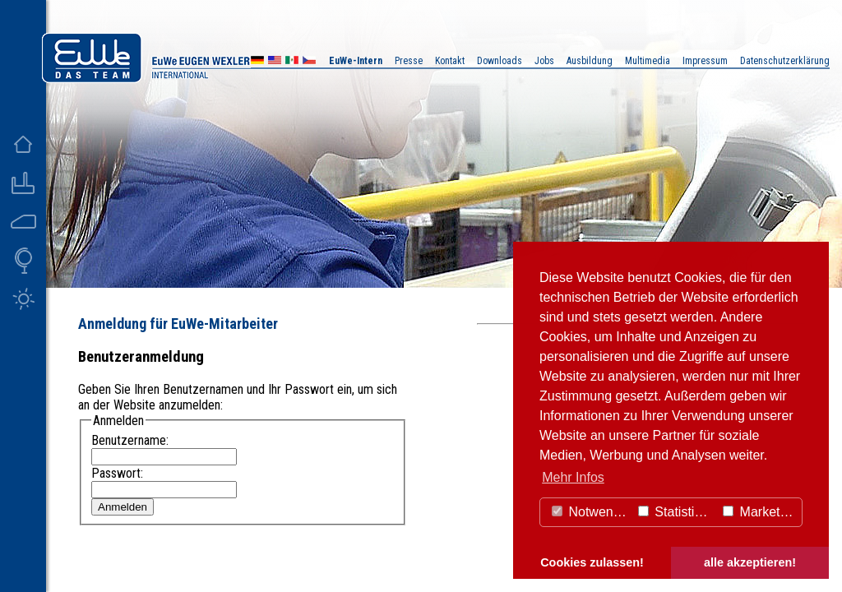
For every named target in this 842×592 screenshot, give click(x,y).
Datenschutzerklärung (785, 61)
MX (291, 62)
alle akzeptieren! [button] (750, 562)
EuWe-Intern (355, 61)
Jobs (544, 61)
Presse (409, 61)
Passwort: (117, 473)
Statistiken (676, 512)
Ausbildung (590, 61)
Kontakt (450, 61)
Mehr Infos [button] (573, 477)
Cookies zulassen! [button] (592, 562)
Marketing (760, 512)
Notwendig (591, 512)
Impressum (705, 61)
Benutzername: (130, 440)
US (274, 62)
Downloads (499, 61)
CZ (309, 62)
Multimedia (647, 61)
